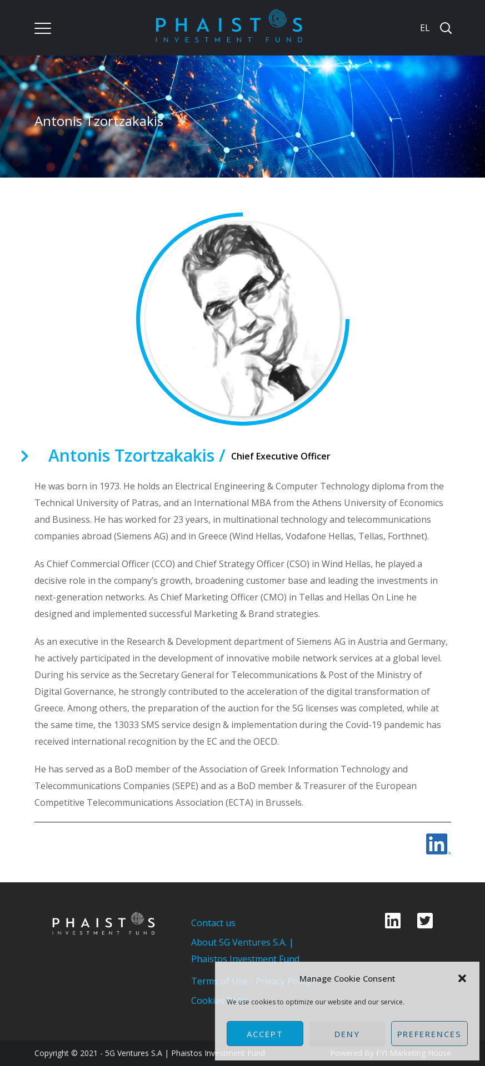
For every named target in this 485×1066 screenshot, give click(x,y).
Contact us (213, 923)
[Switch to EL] (424, 27)
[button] (462, 978)
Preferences (429, 1033)
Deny (347, 1033)
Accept (265, 1033)
